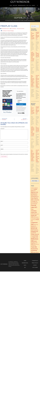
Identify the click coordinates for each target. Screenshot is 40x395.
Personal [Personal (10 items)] (33, 232)
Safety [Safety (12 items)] (33, 244)
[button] (37, 5)
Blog (27, 5)
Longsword (20, 100)
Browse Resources (22, 5)
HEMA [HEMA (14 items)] (33, 217)
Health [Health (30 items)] (33, 215)
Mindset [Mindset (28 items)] (34, 228)
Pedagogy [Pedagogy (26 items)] (34, 231)
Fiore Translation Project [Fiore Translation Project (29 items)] (34, 211)
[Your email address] (21, 91)
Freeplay (8, 30)
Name (1, 141)
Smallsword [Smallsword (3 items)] (37, 244)
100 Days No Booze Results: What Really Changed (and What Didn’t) (33, 81)
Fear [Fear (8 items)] (32, 203)
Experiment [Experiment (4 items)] (36, 202)
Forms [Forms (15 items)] (33, 214)
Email (1, 145)
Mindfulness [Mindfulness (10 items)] (34, 227)
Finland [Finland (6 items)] (35, 203)
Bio (30, 5)
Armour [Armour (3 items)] (32, 189)
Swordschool (25, 262)
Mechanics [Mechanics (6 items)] (36, 224)
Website (1, 149)
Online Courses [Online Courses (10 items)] (34, 230)
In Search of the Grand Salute (37, 54)
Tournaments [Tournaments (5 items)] (33, 245)
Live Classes (35, 267)
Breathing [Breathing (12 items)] (35, 196)
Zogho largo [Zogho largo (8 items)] (36, 252)
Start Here (15, 5)
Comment (2, 128)
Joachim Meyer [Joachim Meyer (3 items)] (34, 218)
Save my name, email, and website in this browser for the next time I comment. (14, 154)
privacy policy (19, 108)
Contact (33, 5)
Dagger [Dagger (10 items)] (35, 201)
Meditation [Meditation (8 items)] (33, 226)
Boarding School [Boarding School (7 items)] (34, 193)
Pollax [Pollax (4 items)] (32, 235)
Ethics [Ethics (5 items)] (32, 202)
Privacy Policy (35, 262)
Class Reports (4, 30)
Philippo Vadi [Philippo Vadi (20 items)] (35, 234)
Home (11, 5)
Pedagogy (12, 30)
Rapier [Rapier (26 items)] (35, 237)
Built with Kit (21, 113)
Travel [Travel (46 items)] (34, 247)
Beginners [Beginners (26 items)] (34, 192)
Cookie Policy (35, 260)
